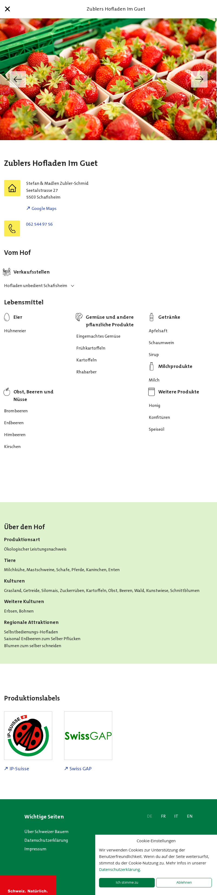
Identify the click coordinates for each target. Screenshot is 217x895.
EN (190, 816)
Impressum (35, 849)
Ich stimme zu (127, 882)
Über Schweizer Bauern (46, 831)
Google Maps (44, 208)
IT (176, 816)
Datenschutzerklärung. (120, 869)
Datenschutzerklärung (46, 840)
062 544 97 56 (39, 224)
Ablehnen (184, 882)
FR (163, 816)
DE (149, 816)
